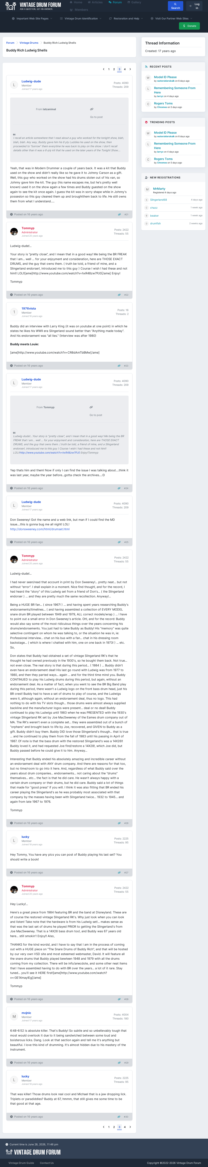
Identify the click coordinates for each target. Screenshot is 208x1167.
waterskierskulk (166, 80)
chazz (154, 207)
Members (79, 9)
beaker (154, 215)
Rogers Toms (163, 103)
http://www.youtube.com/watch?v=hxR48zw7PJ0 (50, 452)
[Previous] (103, 69)
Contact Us (47, 1162)
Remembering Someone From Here (174, 90)
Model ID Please (165, 77)
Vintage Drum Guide (21, 1162)
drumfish (155, 223)
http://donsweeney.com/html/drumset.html (40, 529)
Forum (10, 42)
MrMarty (159, 188)
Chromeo (162, 107)
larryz (160, 96)
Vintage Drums (29, 42)
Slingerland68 (158, 199)
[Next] (130, 69)
